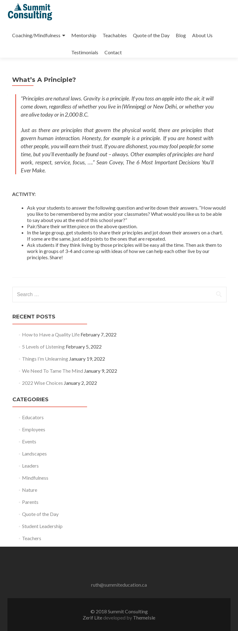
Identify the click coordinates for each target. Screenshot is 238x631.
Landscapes (34, 453)
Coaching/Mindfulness (36, 35)
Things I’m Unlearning (45, 359)
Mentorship (83, 35)
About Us (202, 35)
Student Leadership (42, 526)
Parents (30, 502)
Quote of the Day (151, 35)
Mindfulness (35, 478)
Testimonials (84, 52)
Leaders (30, 466)
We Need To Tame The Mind (52, 371)
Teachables (115, 35)
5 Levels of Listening (43, 346)
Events (29, 441)
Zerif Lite (93, 617)
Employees (33, 429)
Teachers (31, 538)
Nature (29, 490)
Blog (181, 35)
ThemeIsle (144, 617)
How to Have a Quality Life (51, 334)
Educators (33, 417)
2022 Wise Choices (42, 383)
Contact (113, 52)
